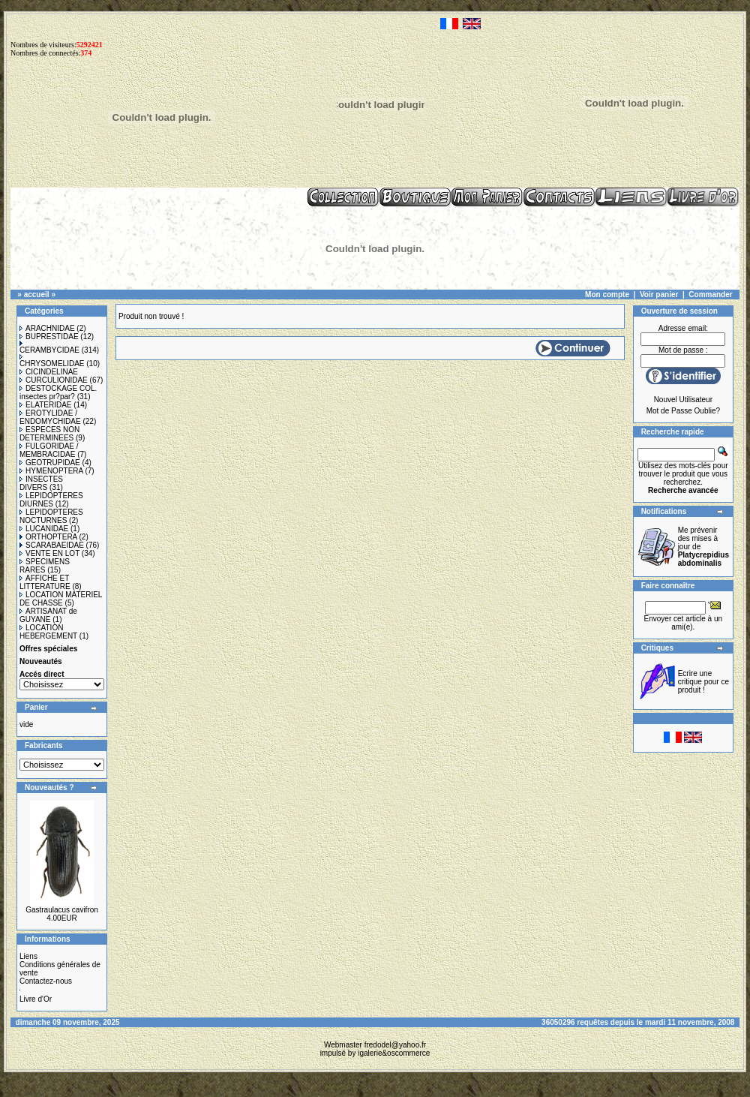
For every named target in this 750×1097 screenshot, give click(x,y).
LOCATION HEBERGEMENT (48, 632)
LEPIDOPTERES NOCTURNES (51, 516)
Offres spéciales (48, 649)
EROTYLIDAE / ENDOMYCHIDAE (50, 417)
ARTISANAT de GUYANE (48, 615)
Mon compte (607, 294)
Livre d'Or (36, 999)
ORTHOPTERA (48, 537)
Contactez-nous (46, 981)
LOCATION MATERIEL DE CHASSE (61, 599)
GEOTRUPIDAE (50, 462)
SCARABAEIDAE (52, 545)
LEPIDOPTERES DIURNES (51, 499)
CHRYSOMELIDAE (52, 361)
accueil (37, 294)
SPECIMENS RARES (45, 566)
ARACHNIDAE (47, 328)
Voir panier (659, 294)
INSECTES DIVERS (41, 483)
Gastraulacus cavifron (62, 910)
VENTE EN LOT (50, 553)
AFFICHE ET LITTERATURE (45, 582)
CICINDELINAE (49, 372)
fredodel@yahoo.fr (395, 1045)
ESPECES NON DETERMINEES (50, 433)
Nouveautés (41, 661)
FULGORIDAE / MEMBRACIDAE (49, 450)
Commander (710, 294)
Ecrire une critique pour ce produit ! (703, 681)
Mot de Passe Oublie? (683, 411)
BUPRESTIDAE (49, 336)
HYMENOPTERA (51, 471)
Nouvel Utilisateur (683, 399)
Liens (29, 956)
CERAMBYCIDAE (50, 347)
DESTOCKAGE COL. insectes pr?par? (58, 392)
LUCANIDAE (44, 528)
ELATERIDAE (46, 405)
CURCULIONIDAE (54, 380)
